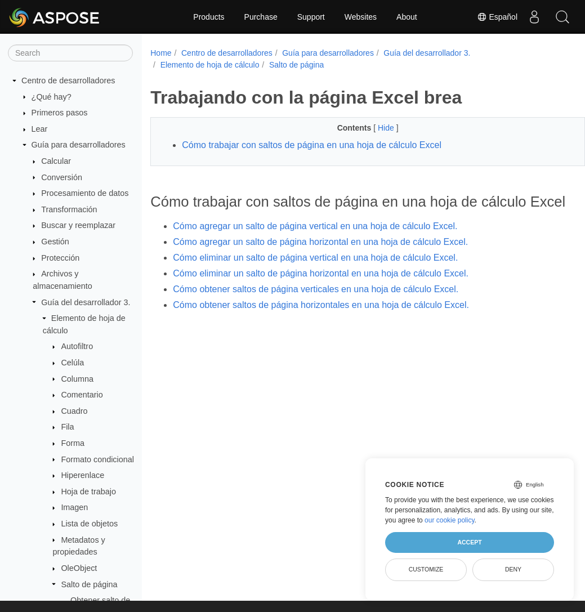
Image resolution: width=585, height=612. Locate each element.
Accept (469, 542)
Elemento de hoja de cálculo (210, 64)
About (406, 16)
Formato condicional (97, 459)
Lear (40, 128)
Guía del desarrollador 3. (85, 302)
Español (497, 17)
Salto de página (89, 584)
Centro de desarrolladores (68, 80)
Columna (77, 378)
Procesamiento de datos (84, 193)
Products (208, 16)
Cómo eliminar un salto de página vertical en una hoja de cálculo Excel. (315, 275)
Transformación (69, 209)
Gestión (55, 241)
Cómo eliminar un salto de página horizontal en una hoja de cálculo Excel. (320, 291)
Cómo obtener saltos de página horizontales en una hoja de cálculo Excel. (321, 322)
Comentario (81, 394)
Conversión (61, 177)
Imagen (74, 507)
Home (160, 52)
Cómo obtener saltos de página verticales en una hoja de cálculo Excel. (315, 306)
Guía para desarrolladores (79, 144)
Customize (426, 569)
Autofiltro (77, 346)
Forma (72, 443)
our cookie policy (450, 520)
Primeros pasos (60, 112)
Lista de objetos (89, 523)
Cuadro (74, 411)
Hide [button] (372, 127)
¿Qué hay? (52, 96)
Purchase (261, 16)
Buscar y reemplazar (78, 225)
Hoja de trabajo (88, 491)
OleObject (79, 568)
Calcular (56, 161)
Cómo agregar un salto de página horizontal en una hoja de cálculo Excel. (320, 259)
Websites (361, 16)
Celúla (72, 362)
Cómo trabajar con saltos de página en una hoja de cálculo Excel (311, 145)
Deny (513, 569)
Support (311, 16)
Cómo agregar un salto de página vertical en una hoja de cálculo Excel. (315, 243)
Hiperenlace (82, 475)
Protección (60, 257)
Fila (67, 426)
